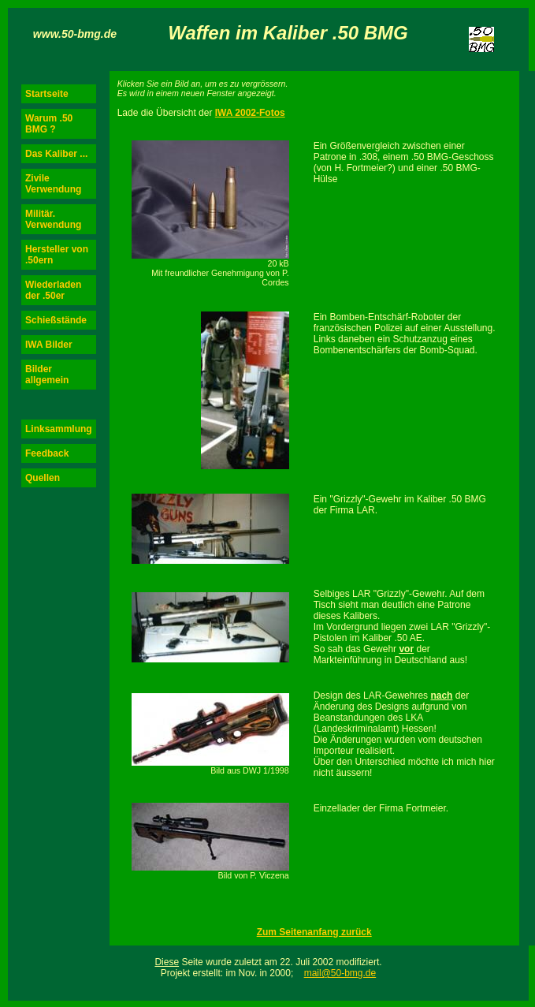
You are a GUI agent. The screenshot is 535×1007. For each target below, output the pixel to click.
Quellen (42, 477)
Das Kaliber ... (56, 153)
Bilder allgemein (47, 375)
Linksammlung (58, 429)
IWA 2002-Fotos (250, 112)
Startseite (47, 93)
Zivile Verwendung (53, 184)
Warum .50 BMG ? (48, 124)
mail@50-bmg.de (340, 973)
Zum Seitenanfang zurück (314, 932)
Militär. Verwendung (53, 219)
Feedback (47, 453)
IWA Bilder (48, 344)
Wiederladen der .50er (53, 290)
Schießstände (56, 320)
